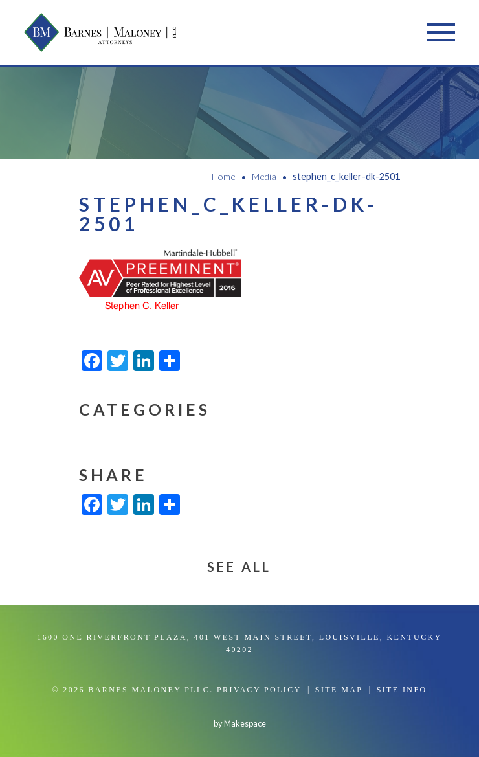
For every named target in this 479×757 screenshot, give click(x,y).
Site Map (339, 689)
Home (224, 176)
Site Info (402, 689)
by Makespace (240, 723)
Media (264, 176)
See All (239, 566)
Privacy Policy (259, 689)
